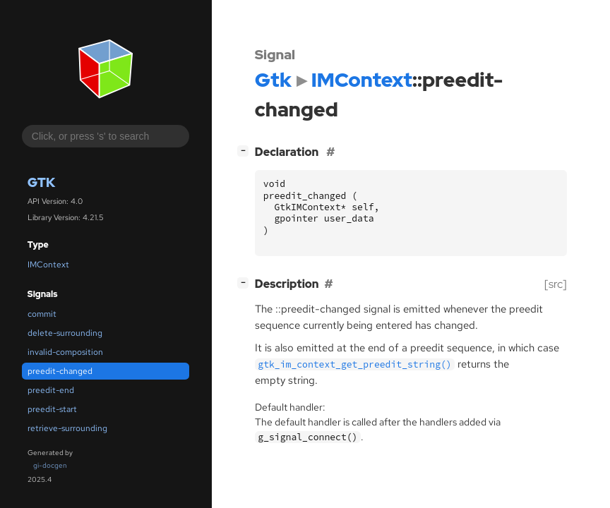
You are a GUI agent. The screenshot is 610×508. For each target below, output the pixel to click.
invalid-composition (65, 352)
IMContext (48, 264)
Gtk (41, 182)
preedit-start (52, 409)
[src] (555, 284)
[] (245, 151)
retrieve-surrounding (67, 428)
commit (42, 314)
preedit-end (51, 390)
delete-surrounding (65, 333)
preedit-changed (60, 371)
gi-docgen (50, 465)
